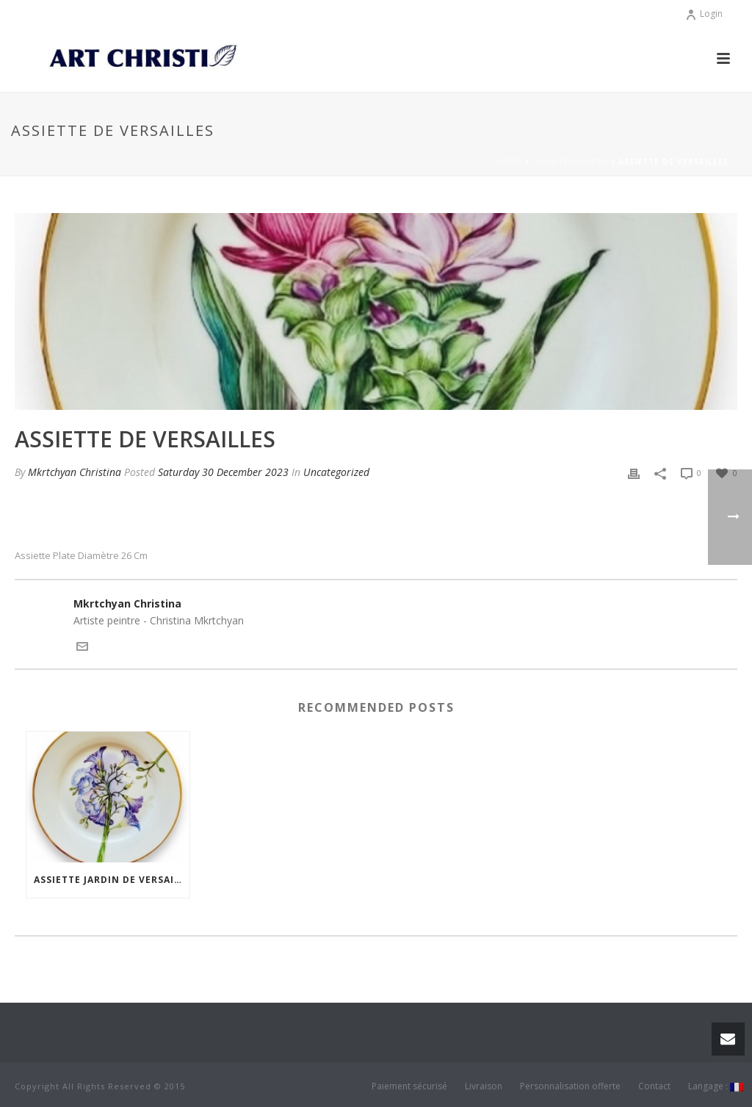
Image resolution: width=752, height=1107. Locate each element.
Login (704, 13)
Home (509, 161)
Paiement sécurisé (409, 1086)
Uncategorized (570, 161)
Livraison (483, 1086)
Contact (654, 1086)
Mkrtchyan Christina (74, 472)
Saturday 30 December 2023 (223, 472)
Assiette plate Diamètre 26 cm (81, 555)
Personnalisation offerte (570, 1086)
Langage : (715, 1086)
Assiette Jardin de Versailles (111, 879)
